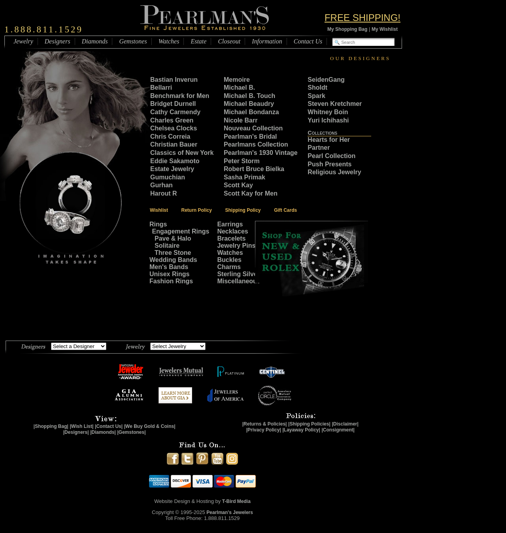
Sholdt (318, 87)
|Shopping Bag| (51, 426)
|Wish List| (81, 426)
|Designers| (76, 432)
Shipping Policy (243, 210)
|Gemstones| (131, 432)
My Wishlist (385, 29)
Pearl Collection (331, 156)
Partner (319, 147)
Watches (169, 41)
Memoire (237, 79)
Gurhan (161, 185)
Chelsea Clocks (173, 128)
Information (267, 41)
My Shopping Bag (347, 29)
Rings (158, 224)
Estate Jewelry (172, 169)
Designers (57, 41)
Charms (229, 267)
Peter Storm (242, 161)
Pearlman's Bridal (250, 136)
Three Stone (173, 252)
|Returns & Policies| (264, 424)
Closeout (229, 41)
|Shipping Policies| (309, 424)
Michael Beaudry (249, 103)
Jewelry (23, 41)
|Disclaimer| (345, 424)
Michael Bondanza (251, 112)
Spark (316, 95)
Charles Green (171, 120)
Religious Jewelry (334, 172)
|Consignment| (338, 430)
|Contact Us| (109, 426)
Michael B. (239, 87)
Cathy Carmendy (175, 112)
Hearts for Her (329, 139)
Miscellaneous (238, 281)
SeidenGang (326, 79)
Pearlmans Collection (256, 144)
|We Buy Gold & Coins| (150, 426)
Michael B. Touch (249, 95)
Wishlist (159, 210)
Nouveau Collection (253, 128)
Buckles (229, 259)
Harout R (163, 193)
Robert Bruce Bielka (254, 169)
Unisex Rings (169, 274)
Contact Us (308, 41)
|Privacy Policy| (263, 430)
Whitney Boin (328, 112)
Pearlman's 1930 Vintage (261, 152)
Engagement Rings (181, 231)
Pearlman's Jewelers (229, 512)
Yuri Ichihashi (328, 120)
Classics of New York (181, 152)
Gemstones (133, 41)
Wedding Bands (173, 259)
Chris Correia (170, 136)
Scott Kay (238, 185)
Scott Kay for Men (251, 193)
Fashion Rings (171, 281)
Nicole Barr (240, 120)
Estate (198, 41)
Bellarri (161, 87)
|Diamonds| (103, 432)
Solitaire (167, 245)
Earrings (230, 224)
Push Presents (329, 164)
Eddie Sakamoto (174, 161)
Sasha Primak (244, 177)
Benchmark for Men (179, 95)
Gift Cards (285, 210)
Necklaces (232, 231)
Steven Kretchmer (335, 103)
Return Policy (196, 210)
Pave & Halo (173, 238)
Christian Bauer (173, 144)
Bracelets (231, 238)
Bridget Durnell (173, 103)
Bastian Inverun (174, 79)
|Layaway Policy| (301, 430)
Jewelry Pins (236, 245)
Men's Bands (168, 267)
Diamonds (95, 41)
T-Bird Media (236, 501)
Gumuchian (167, 177)
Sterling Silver (238, 274)
